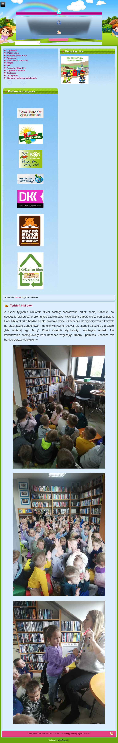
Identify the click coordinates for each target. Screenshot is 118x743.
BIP (8, 65)
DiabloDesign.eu (63, 740)
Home (18, 297)
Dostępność (12, 75)
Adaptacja (11, 58)
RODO (10, 63)
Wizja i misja (13, 53)
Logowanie (12, 50)
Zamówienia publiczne (17, 60)
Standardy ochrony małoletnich (22, 78)
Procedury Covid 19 (16, 68)
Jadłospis (11, 73)
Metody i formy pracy (17, 55)
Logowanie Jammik (16, 70)
